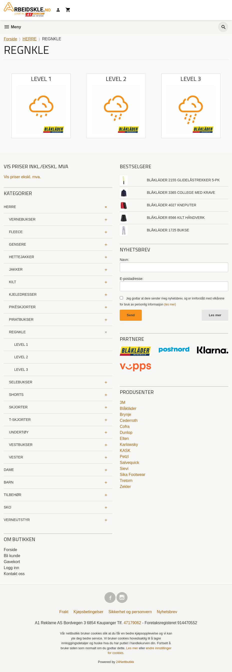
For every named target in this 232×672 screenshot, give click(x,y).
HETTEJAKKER (21, 257)
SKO (7, 507)
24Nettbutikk (125, 662)
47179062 (133, 623)
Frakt (63, 612)
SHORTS (16, 395)
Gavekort (12, 562)
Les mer (215, 315)
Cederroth (129, 421)
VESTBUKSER (20, 445)
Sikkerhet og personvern (130, 612)
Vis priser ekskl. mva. (23, 177)
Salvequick (129, 463)
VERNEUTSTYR (17, 520)
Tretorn (126, 481)
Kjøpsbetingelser (88, 612)
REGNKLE (17, 332)
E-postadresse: (131, 279)
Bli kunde (12, 556)
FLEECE (15, 232)
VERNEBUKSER (22, 219)
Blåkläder (128, 409)
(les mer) (170, 304)
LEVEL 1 (21, 345)
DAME (9, 470)
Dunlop (126, 433)
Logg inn (11, 568)
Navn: (124, 260)
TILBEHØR (12, 495)
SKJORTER (18, 407)
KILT (12, 282)
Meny (12, 27)
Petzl (124, 457)
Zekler (125, 487)
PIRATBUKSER (21, 319)
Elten (124, 439)
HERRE (10, 207)
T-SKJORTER (20, 420)
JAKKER (15, 269)
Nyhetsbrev (167, 612)
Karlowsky (129, 445)
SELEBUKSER (20, 382)
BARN (9, 482)
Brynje (125, 415)
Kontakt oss (14, 574)
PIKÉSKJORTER (22, 307)
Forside (10, 39)
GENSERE (17, 244)
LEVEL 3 (21, 370)
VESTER (16, 457)
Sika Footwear (132, 475)
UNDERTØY (18, 432)
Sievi (124, 469)
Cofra (125, 427)
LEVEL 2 (21, 357)
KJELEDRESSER (22, 294)
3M (122, 403)
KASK (125, 451)
